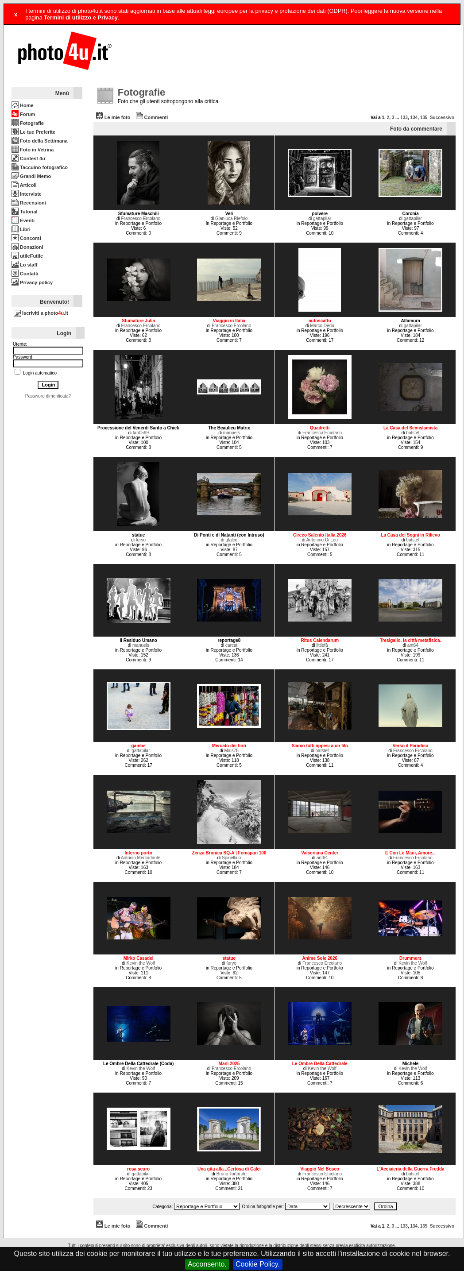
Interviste (27, 194)
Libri (21, 229)
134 (414, 117)
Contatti (25, 273)
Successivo (442, 117)
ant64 (412, 645)
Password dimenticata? (48, 396)
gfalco (231, 539)
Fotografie (28, 123)
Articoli (24, 185)
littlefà (322, 645)
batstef (412, 432)
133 (404, 117)
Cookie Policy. (258, 1264)
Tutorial (25, 211)
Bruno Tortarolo (232, 1173)
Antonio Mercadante (141, 857)
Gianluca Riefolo (231, 218)
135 (424, 117)
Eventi (23, 220)
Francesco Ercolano (140, 218)
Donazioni (27, 247)
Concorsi (26, 238)
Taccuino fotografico (40, 167)
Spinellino (231, 857)
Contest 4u (28, 158)
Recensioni (29, 202)
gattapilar (322, 218)
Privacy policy (32, 282)
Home (23, 105)
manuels (231, 432)
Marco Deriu (322, 325)
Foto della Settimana (40, 140)
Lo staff (25, 264)
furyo (141, 539)
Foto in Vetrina (33, 149)
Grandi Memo (31, 176)
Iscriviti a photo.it (41, 313)
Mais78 (231, 750)
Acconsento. (207, 1264)
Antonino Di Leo (322, 539)
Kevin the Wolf (141, 963)
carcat (231, 645)
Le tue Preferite (33, 132)
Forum (23, 114)
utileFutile (27, 256)
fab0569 (141, 432)
